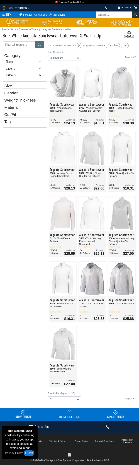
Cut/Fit (10, 115)
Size (8, 86)
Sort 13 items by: (56, 52)
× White (114, 45)
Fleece (24, 62)
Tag (7, 122)
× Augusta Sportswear (93, 45)
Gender (11, 93)
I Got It (29, 453)
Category (12, 56)
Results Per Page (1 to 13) (61, 393)
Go (39, 44)
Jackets (24, 68)
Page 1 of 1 (130, 398)
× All (124, 45)
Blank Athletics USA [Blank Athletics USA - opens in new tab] (98, 460)
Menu (7, 14)
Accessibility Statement (127, 441)
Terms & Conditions (104, 441)
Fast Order (57, 14)
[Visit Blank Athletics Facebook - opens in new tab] (69, 454)
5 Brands (25, 14)
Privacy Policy (14, 452)
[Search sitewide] (114, 14)
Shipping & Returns (58, 441)
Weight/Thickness (20, 100)
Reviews (40, 14)
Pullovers (24, 75)
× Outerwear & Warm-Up (63, 45)
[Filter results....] (19, 44)
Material (11, 107)
